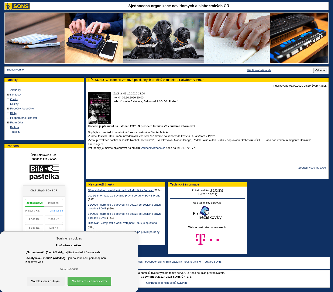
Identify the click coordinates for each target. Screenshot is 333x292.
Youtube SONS (212, 261)
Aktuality (15, 89)
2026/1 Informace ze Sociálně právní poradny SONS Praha (124, 195)
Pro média (16, 122)
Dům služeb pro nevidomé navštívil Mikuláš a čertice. (121, 190)
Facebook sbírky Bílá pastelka (163, 261)
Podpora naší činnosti (23, 117)
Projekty (15, 131)
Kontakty (15, 94)
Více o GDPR (69, 269)
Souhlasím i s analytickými (89, 281)
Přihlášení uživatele (259, 70)
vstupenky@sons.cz (153, 147)
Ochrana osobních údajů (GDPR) (166, 282)
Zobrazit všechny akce (312, 167)
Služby (14, 103)
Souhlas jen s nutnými (45, 281)
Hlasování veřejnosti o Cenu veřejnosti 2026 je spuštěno (122, 222)
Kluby (13, 113)
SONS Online (192, 261)
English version (16, 69)
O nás (14, 99)
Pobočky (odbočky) (22, 108)
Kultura (14, 127)
